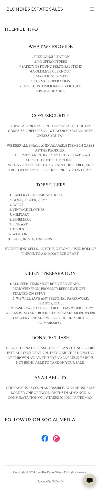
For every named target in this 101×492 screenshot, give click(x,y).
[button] (92, 9)
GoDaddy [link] (58, 481)
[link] (35, 10)
